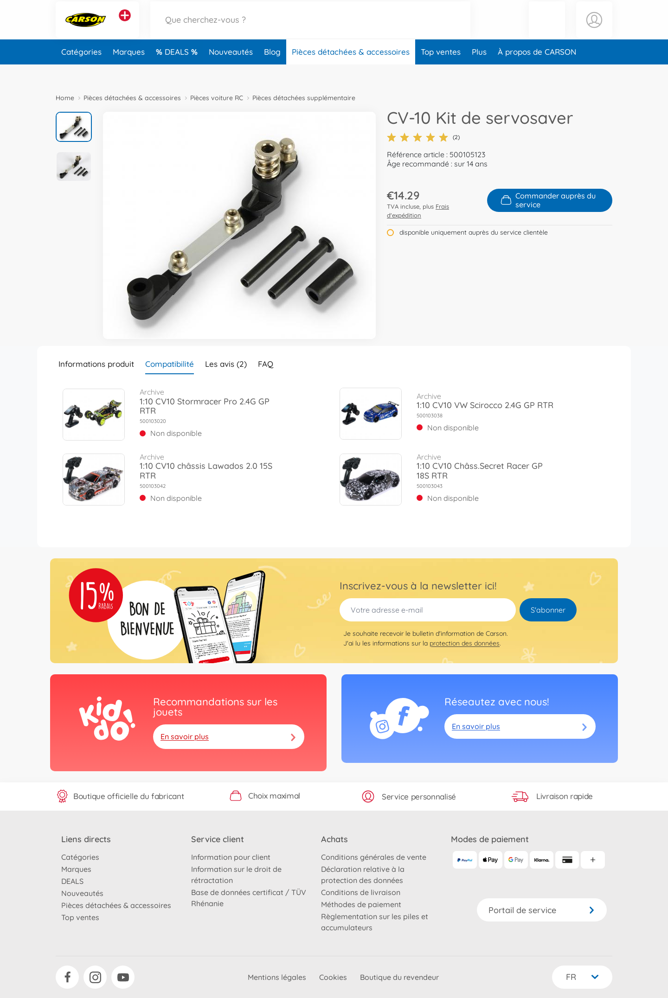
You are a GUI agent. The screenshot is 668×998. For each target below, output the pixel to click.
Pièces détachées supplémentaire (303, 98)
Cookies (333, 977)
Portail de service (541, 910)
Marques (129, 71)
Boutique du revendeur (399, 977)
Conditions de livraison (360, 892)
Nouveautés (231, 71)
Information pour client (230, 857)
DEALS (178, 71)
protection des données (465, 643)
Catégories (81, 71)
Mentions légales (277, 977)
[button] (547, 29)
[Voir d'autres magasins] (125, 25)
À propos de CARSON (537, 71)
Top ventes (441, 71)
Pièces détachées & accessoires (351, 71)
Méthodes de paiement (361, 904)
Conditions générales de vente (373, 857)
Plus (479, 71)
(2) (423, 137)
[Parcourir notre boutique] (310, 29)
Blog (272, 71)
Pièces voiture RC (216, 98)
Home (65, 98)
